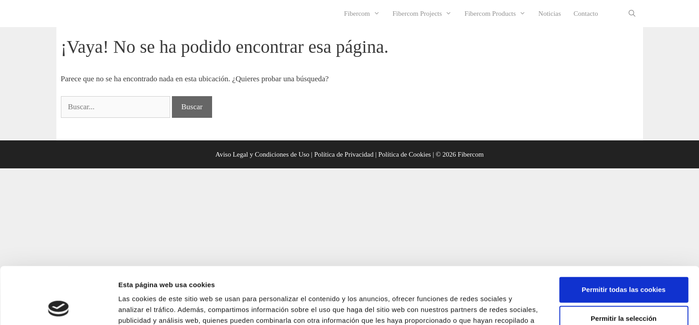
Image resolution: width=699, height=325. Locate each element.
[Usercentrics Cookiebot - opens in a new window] (58, 307)
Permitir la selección (624, 265)
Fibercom (365, 13)
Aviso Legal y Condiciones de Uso (262, 154)
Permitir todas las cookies (624, 236)
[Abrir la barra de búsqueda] (632, 13)
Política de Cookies (404, 154)
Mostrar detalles (484, 307)
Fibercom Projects (425, 13)
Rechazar (624, 293)
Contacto (586, 13)
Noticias (549, 13)
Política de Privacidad (344, 154)
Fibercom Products (498, 13)
